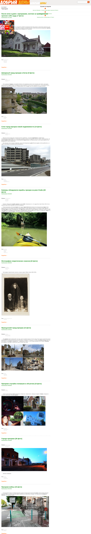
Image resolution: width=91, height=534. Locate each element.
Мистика (5, 430)
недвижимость (35, 137)
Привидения (6, 59)
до (18, 85)
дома (31, 143)
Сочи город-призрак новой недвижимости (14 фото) (21, 127)
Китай (5, 118)
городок (11, 84)
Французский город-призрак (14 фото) (16, 328)
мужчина (48, 28)
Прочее (6, 134)
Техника (6, 199)
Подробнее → (4, 67)
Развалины (6, 478)
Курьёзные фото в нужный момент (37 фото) (45, 17)
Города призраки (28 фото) (11, 439)
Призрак (5, 62)
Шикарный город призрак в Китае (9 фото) (17, 73)
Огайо (24, 204)
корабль (13, 204)
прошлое (3, 495)
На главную (3, 7)
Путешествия (7, 335)
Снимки (41, 393)
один (7, 209)
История (7, 267)
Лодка (47, 210)
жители (41, 340)
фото (14, 393)
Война (5, 530)
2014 (12, 138)
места (18, 494)
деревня (6, 339)
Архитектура (7, 80)
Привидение (6, 429)
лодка (44, 207)
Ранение (5, 61)
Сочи (40, 137)
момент (6, 140)
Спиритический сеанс (8, 318)
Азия (6, 79)
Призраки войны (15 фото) (11, 487)
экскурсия (44, 494)
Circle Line (28, 207)
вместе (16, 395)
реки (32, 210)
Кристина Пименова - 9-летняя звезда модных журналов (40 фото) (45, 10)
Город (5, 116)
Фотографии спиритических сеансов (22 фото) (19, 261)
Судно (24, 207)
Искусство (7, 268)
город (24, 140)
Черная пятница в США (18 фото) (45, 13)
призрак (17, 204)
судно (22, 209)
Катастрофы (7, 445)
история (16, 207)
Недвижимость (6, 181)
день (4, 211)
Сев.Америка (7, 198)
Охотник (5, 60)
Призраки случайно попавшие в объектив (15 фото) (21, 384)
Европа (6, 334)
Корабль (5, 249)
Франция (47, 341)
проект (37, 492)
